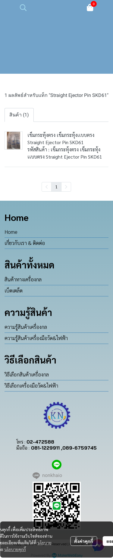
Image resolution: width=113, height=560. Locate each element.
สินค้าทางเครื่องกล (23, 279)
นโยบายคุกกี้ (15, 549)
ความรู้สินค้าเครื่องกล (26, 326)
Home (11, 231)
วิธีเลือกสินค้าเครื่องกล (27, 374)
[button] (49, 7)
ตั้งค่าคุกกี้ (83, 541)
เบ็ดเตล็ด (14, 290)
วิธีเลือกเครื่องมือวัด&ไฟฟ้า (31, 385)
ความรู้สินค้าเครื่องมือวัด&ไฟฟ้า (36, 338)
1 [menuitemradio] (56, 186)
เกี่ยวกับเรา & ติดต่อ (25, 243)
